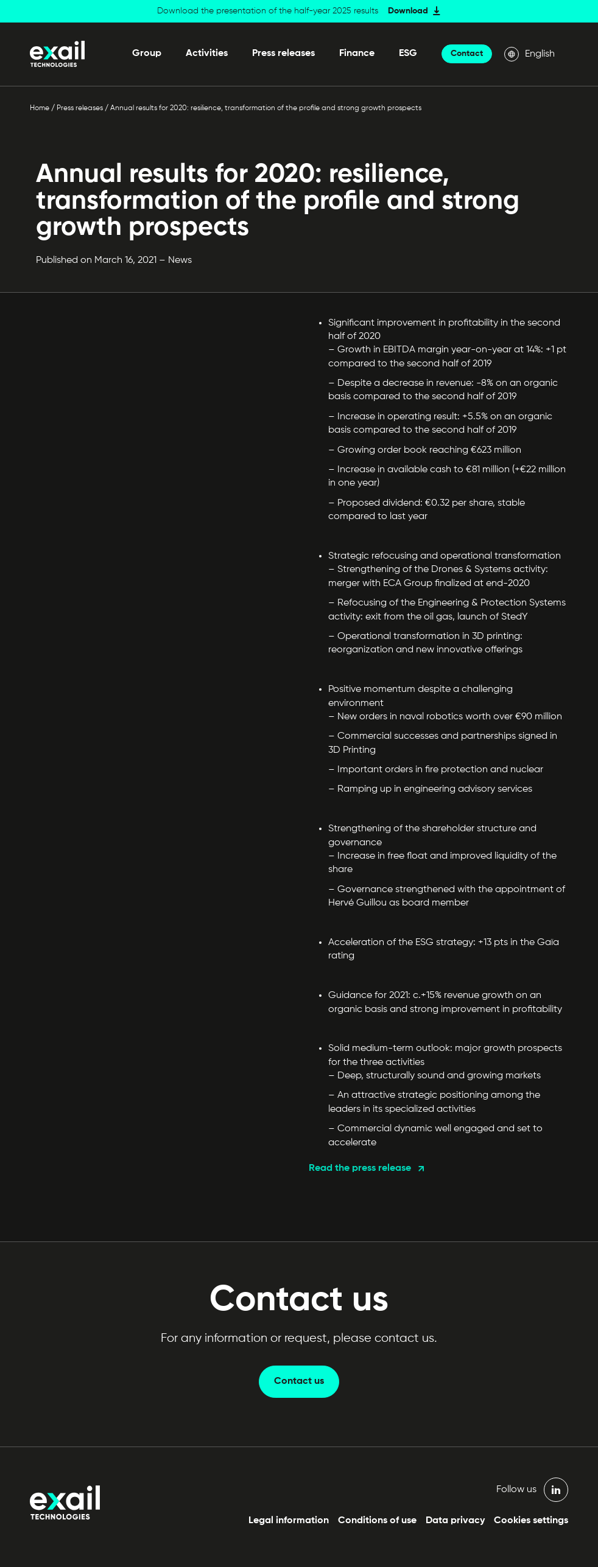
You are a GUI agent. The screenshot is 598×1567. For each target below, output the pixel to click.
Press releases (283, 53)
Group (146, 53)
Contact (467, 53)
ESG (408, 53)
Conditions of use (377, 1521)
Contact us (299, 1381)
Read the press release (360, 1168)
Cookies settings (531, 1521)
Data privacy (455, 1521)
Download (408, 11)
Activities (207, 53)
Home (39, 108)
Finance (357, 53)
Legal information (288, 1521)
